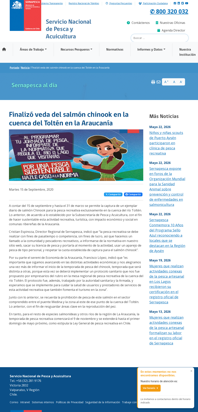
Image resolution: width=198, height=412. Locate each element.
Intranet (25, 402)
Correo (14, 402)
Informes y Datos (150, 50)
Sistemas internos (43, 402)
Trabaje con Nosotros (135, 402)
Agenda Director (171, 30)
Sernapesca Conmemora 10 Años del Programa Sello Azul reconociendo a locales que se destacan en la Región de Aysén (167, 235)
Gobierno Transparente (51, 3)
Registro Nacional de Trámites (84, 3)
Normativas (114, 50)
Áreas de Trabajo (32, 50)
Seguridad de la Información (102, 402)
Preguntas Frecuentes (119, 3)
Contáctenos (138, 23)
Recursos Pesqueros (75, 50)
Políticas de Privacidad (69, 402)
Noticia (25, 67)
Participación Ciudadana (153, 3)
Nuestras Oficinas (170, 23)
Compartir (113, 194)
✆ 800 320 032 (169, 11)
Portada (14, 67)
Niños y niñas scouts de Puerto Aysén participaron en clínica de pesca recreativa (166, 143)
